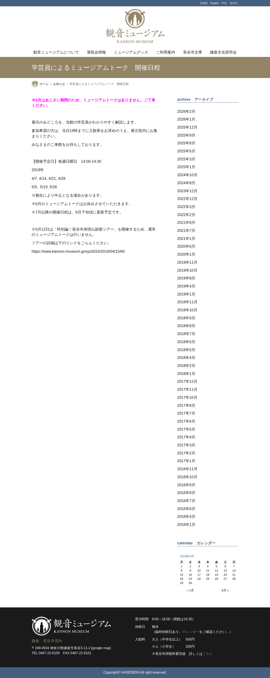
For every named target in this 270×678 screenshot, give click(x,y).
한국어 (233, 3)
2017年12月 (187, 381)
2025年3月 (186, 159)
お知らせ (59, 84)
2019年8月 (186, 278)
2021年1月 (186, 238)
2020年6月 (186, 246)
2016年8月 (186, 493)
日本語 (204, 3)
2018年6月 (186, 342)
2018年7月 (186, 334)
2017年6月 (186, 421)
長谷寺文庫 (192, 52)
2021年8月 (186, 222)
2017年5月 (186, 429)
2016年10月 (187, 477)
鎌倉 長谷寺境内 (47, 641)
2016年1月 (186, 524)
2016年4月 (186, 516)
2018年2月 (186, 366)
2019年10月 (187, 270)
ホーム (44, 84)
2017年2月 (186, 453)
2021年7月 (186, 230)
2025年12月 (187, 127)
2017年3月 (186, 445)
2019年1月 (186, 294)
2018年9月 (186, 318)
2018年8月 (186, 326)
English (215, 3)
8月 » (225, 590)
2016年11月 (187, 469)
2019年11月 (187, 262)
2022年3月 (186, 207)
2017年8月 (186, 405)
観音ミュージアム (135, 26)
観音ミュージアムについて (56, 52)
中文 (224, 3)
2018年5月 (186, 350)
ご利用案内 (165, 52)
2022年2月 (186, 215)
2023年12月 (187, 191)
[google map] (101, 648)
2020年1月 (186, 254)
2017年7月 (186, 413)
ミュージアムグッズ (131, 52)
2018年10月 (187, 310)
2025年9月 (186, 135)
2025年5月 (186, 151)
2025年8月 (186, 143)
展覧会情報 (96, 52)
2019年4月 (186, 286)
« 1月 (190, 590)
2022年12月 (187, 199)
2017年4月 (186, 437)
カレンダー (190, 632)
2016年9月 (186, 485)
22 (181, 578)
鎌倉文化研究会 (223, 52)
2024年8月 (186, 183)
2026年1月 (186, 119)
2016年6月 (186, 509)
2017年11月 (187, 389)
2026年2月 (186, 111)
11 (207, 570)
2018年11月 (187, 302)
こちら (207, 653)
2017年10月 (187, 397)
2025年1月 (186, 167)
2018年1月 (186, 374)
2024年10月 (187, 175)
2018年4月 (186, 358)
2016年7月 (186, 501)
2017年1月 (186, 461)
